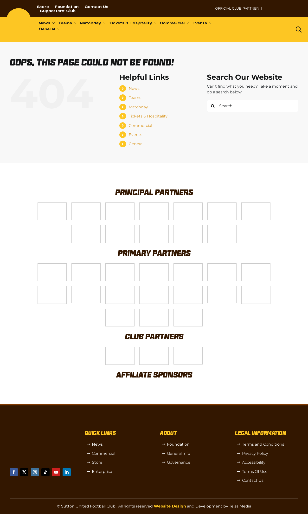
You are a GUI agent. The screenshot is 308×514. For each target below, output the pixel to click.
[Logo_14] (120, 204)
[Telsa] (52, 204)
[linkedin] (67, 472)
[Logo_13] (222, 265)
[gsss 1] (120, 227)
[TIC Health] (120, 310)
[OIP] (188, 348)
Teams (135, 97)
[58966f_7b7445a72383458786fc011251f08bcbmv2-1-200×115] (222, 288)
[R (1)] (154, 348)
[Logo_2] (222, 204)
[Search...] (252, 106)
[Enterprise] (188, 227)
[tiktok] (45, 472)
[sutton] (18, 10)
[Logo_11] (256, 204)
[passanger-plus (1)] (154, 288)
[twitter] (24, 472)
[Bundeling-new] (52, 288)
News (134, 88)
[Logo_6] (86, 265)
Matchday (138, 107)
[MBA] (188, 265)
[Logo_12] (154, 204)
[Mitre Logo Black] (188, 310)
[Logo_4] (86, 227)
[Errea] (154, 310)
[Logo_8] (154, 265)
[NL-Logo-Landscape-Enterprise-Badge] (205, 6)
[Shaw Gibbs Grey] (256, 288)
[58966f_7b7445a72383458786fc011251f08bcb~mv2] (86, 288)
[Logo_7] (120, 265)
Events (135, 134)
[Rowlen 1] (120, 288)
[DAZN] (222, 227)
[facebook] (14, 472)
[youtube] (56, 472)
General (136, 144)
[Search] (213, 106)
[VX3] (86, 204)
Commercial (140, 125)
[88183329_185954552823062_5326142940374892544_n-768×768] (256, 265)
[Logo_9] (188, 204)
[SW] (120, 348)
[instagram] (35, 472)
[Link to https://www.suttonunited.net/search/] (299, 29)
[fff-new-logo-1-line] (154, 227)
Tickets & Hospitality (148, 116)
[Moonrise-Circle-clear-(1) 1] (188, 288)
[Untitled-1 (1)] (284, 5)
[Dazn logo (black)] (279, 29)
